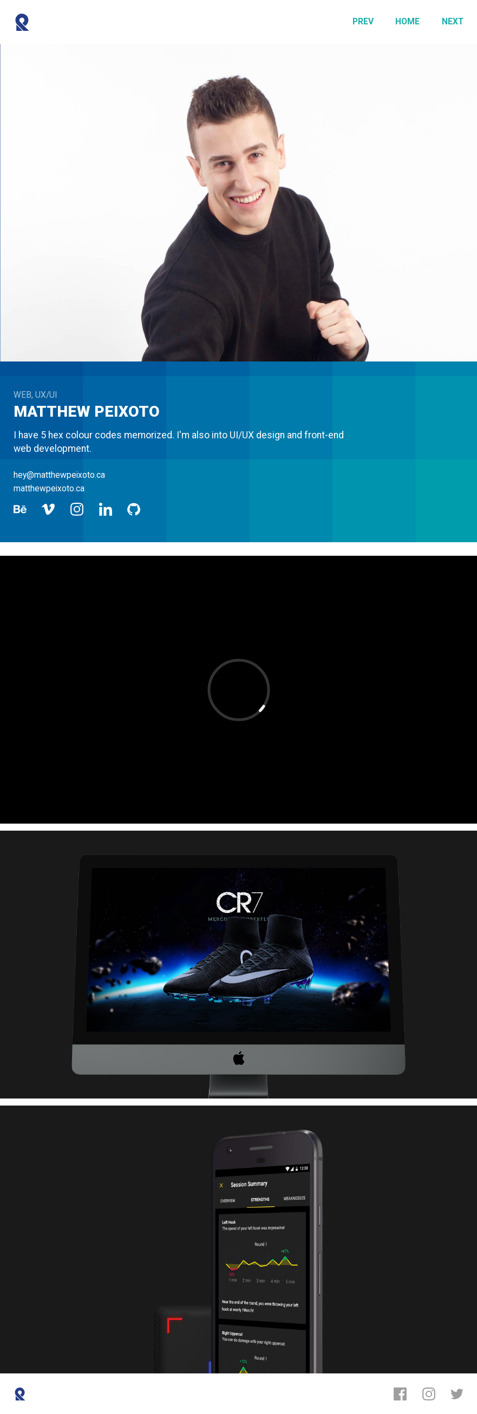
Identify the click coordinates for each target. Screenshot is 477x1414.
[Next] (453, 21)
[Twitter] (456, 1393)
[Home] (408, 21)
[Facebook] (400, 1393)
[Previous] (362, 21)
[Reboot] (21, 21)
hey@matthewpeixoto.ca (59, 475)
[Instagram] (76, 509)
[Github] (133, 509)
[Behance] (20, 509)
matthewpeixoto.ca (49, 488)
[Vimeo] (48, 509)
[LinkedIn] (105, 509)
